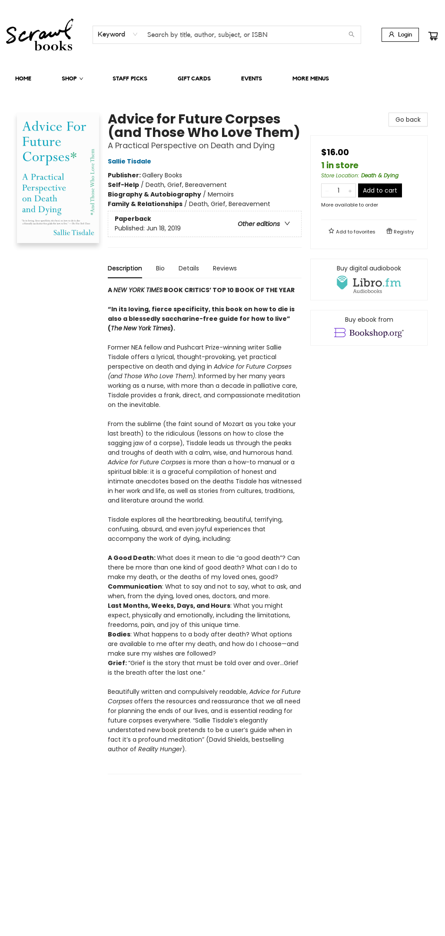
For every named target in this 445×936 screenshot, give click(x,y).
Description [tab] (125, 268)
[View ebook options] (369, 328)
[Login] (400, 35)
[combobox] (118, 34)
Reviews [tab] (225, 268)
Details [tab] (189, 268)
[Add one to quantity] (350, 190)
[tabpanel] (205, 529)
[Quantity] (338, 190)
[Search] (351, 34)
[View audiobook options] (369, 279)
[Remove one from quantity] (327, 190)
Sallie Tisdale (131, 161)
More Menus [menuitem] (310, 78)
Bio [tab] (160, 268)
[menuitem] (23, 79)
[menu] (222, 79)
